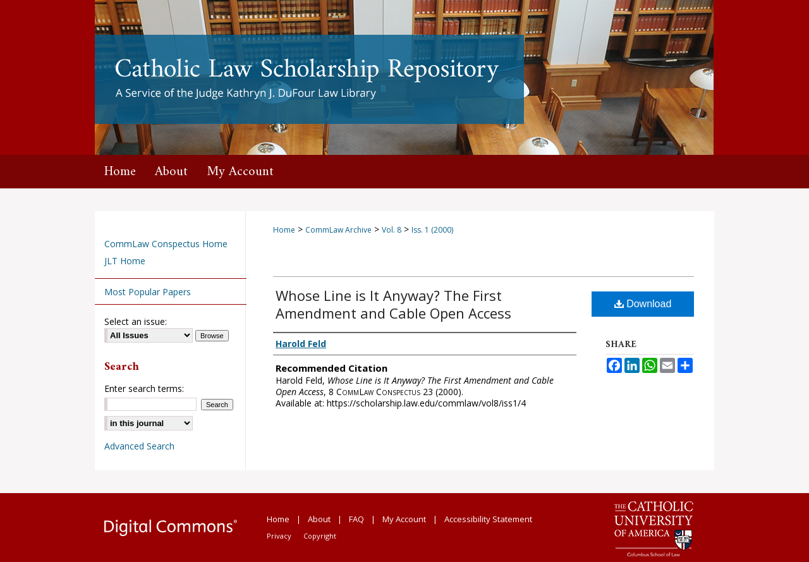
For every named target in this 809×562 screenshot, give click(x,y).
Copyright (319, 536)
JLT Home (124, 261)
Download (643, 303)
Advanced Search (139, 446)
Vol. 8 (391, 229)
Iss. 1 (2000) (432, 229)
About (319, 519)
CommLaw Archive (338, 229)
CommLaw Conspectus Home (166, 244)
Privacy (279, 536)
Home (284, 229)
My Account (404, 519)
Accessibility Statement (488, 519)
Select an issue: (135, 321)
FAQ (356, 519)
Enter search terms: (144, 388)
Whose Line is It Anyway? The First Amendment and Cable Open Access (393, 304)
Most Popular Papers (147, 292)
